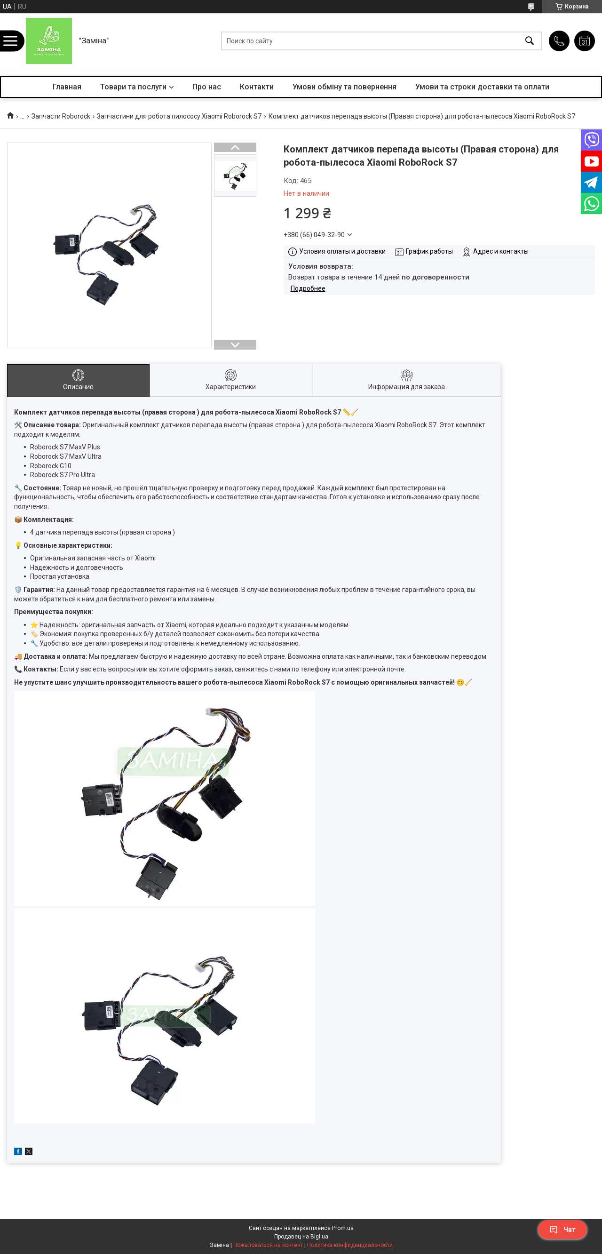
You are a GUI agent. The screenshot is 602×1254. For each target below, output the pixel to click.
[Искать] (529, 41)
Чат (562, 1229)
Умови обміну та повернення (344, 86)
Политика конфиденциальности (350, 1245)
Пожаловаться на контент (268, 1245)
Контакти (257, 86)
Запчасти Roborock (61, 116)
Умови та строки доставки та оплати (482, 86)
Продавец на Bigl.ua (301, 1236)
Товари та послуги (133, 86)
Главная (67, 86)
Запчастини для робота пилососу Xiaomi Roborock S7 (179, 116)
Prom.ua (343, 1228)
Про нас (206, 86)
